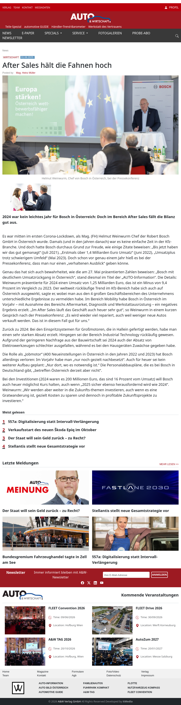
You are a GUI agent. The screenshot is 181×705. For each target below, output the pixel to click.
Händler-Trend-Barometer (68, 26)
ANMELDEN (159, 574)
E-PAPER (28, 33)
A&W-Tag (89, 692)
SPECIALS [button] (52, 33)
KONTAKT (27, 7)
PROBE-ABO (141, 33)
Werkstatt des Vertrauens (105, 26)
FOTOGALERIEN (111, 33)
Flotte (132, 683)
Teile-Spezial (13, 26)
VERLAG (7, 7)
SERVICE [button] (78, 33)
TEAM (16, 7)
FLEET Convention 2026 (66, 608)
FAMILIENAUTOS (93, 683)
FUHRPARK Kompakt (96, 687)
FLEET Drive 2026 (149, 608)
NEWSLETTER (12, 38)
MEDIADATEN (42, 7)
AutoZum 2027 (147, 639)
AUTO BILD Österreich (53, 687)
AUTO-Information (51, 683)
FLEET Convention (140, 692)
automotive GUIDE (36, 26)
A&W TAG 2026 (59, 639)
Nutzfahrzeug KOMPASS (144, 687)
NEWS (7, 33)
